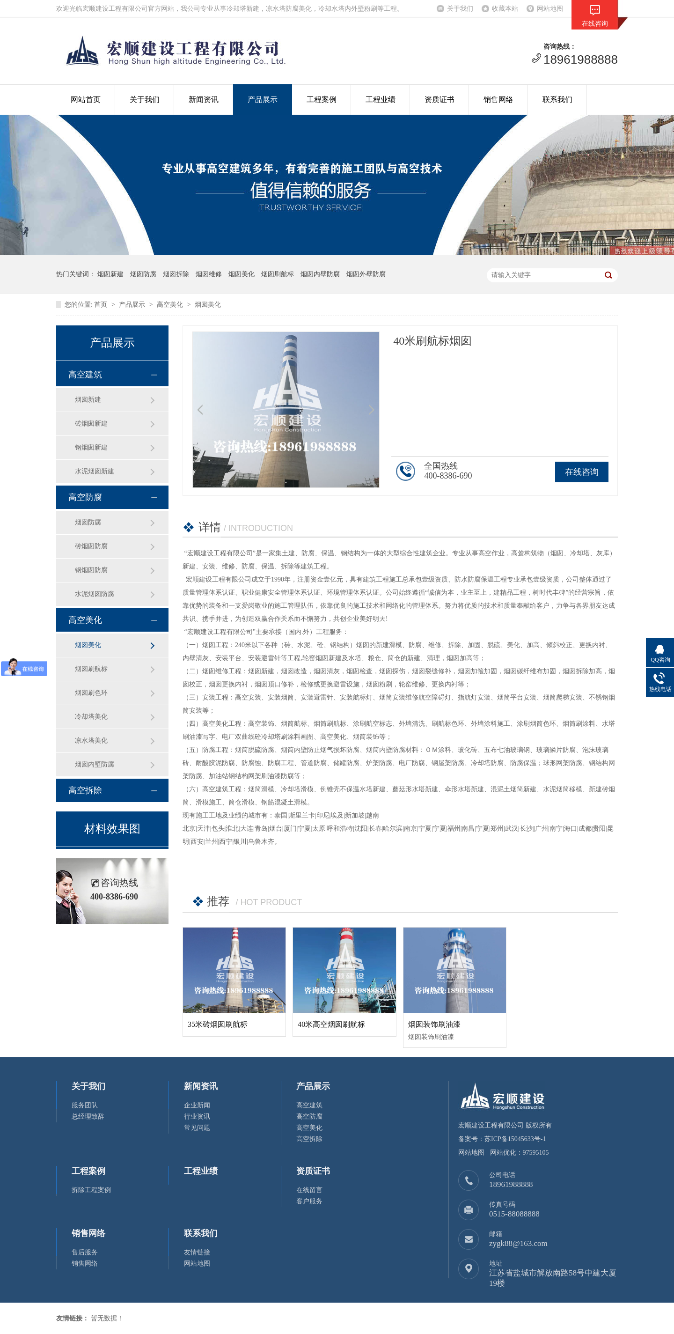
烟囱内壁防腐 (94, 764)
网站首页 (86, 99)
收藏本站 (505, 8)
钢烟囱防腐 (91, 570)
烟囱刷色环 (91, 692)
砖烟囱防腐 (91, 546)
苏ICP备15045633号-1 (515, 1138)
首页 (100, 304)
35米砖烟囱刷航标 (218, 1024)
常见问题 (197, 1127)
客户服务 (309, 1201)
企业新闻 (197, 1105)
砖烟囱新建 (91, 423)
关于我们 (460, 8)
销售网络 (498, 99)
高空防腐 (85, 497)
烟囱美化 (208, 304)
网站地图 (550, 8)
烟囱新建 (88, 399)
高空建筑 (85, 374)
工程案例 (322, 99)
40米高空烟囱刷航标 (331, 1024)
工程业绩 (381, 99)
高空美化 (170, 304)
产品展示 (263, 99)
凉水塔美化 (91, 740)
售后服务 (85, 1252)
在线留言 (309, 1190)
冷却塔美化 (91, 716)
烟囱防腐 (88, 522)
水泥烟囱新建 (94, 471)
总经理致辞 (88, 1116)
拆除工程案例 (91, 1190)
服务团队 (85, 1105)
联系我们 (557, 99)
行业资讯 (197, 1116)
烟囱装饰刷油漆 (434, 1024)
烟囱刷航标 (91, 668)
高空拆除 (85, 790)
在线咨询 (582, 472)
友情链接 (197, 1252)
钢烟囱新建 (91, 447)
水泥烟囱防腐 (94, 593)
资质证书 (439, 99)
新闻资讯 (204, 99)
